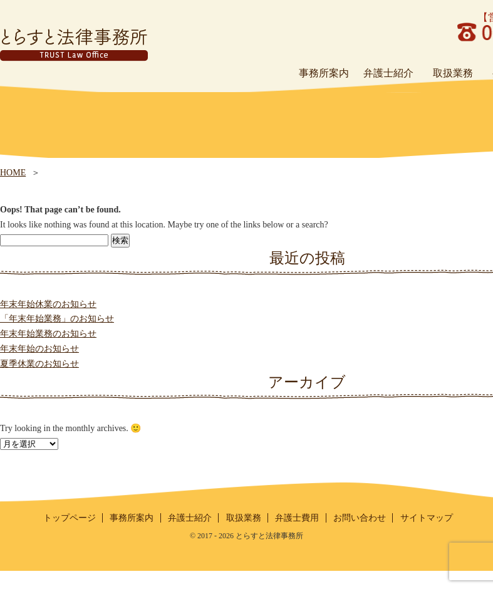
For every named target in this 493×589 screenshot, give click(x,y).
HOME (13, 172)
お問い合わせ (359, 518)
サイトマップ (426, 518)
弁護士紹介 (190, 518)
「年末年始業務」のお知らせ (57, 318)
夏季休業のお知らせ (39, 363)
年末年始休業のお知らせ (48, 304)
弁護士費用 (297, 518)
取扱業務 (243, 518)
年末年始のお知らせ (39, 348)
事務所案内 (131, 518)
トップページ (69, 518)
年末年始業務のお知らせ (48, 333)
